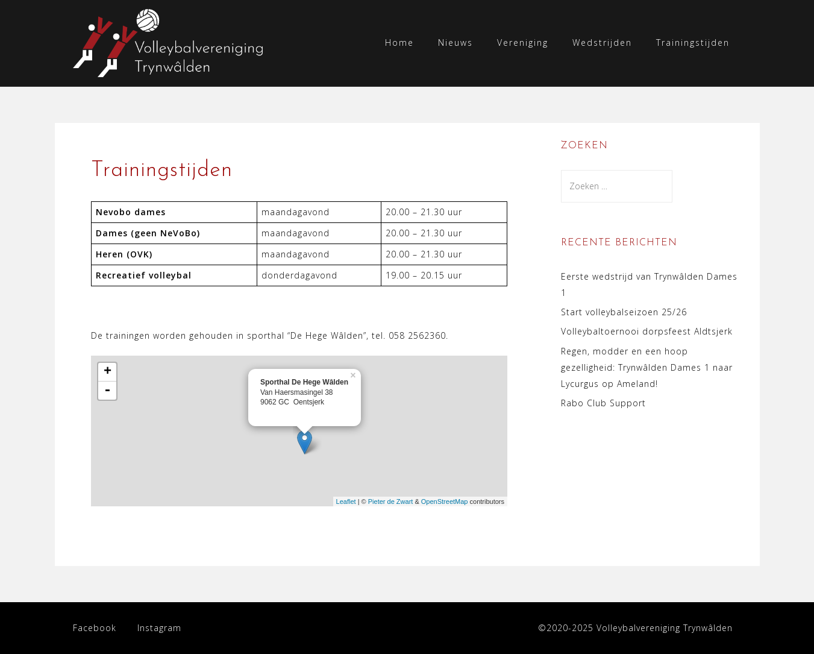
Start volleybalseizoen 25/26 (624, 312)
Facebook (94, 628)
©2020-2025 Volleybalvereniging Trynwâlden (635, 628)
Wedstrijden (602, 42)
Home (399, 42)
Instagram (159, 628)
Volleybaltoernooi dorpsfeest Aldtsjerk (647, 331)
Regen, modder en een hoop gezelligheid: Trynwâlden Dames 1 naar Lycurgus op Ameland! (647, 367)
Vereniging (522, 42)
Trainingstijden (693, 42)
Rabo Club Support (603, 403)
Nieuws (455, 42)
